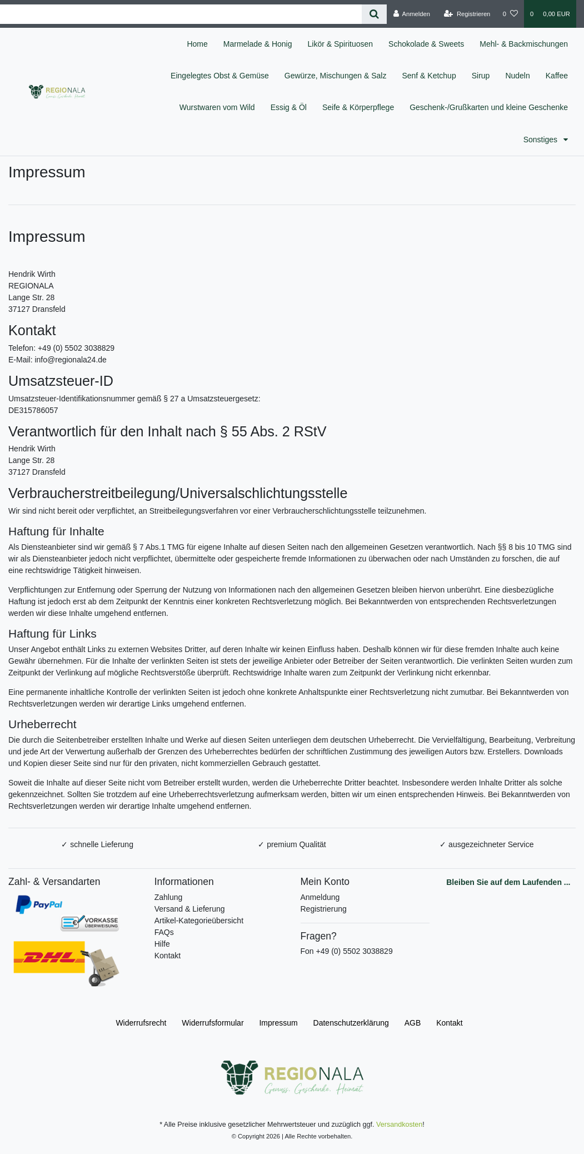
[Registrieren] (467, 14)
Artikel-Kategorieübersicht (198, 920)
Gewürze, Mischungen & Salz (335, 75)
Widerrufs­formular (212, 1022)
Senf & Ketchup (429, 75)
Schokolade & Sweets (426, 43)
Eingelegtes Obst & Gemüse (220, 75)
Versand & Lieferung (189, 908)
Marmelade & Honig (257, 43)
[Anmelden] (411, 14)
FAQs (164, 932)
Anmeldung (320, 897)
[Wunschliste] (510, 14)
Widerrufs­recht (141, 1022)
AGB (413, 1022)
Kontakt (167, 955)
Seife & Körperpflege (358, 107)
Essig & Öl (289, 107)
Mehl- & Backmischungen (524, 43)
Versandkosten (399, 1124)
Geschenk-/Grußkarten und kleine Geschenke (489, 107)
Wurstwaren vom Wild (217, 107)
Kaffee (557, 75)
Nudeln (517, 75)
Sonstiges (541, 139)
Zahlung (168, 897)
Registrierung (324, 908)
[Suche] (374, 14)
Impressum (278, 1022)
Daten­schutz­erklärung (351, 1022)
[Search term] (181, 14)
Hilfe (162, 943)
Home (197, 43)
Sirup (481, 75)
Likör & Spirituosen (340, 43)
